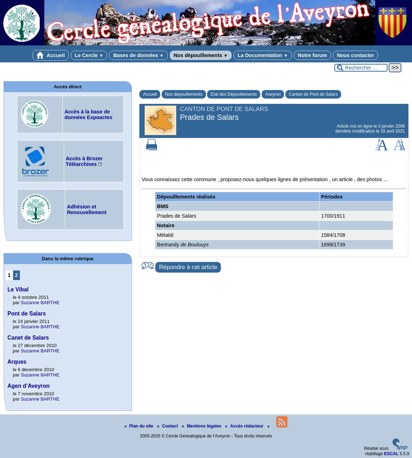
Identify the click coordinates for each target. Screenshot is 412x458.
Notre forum (312, 55)
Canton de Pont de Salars (313, 94)
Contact (168, 426)
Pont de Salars (26, 314)
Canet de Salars (28, 338)
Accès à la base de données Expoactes (88, 114)
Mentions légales (202, 426)
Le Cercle (89, 55)
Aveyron (273, 94)
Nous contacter (355, 55)
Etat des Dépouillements (234, 94)
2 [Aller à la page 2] (16, 275)
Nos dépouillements (201, 55)
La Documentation (263, 55)
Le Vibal (18, 289)
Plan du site (139, 426)
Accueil (51, 55)
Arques (17, 362)
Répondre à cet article (188, 267)
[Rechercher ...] (361, 68)
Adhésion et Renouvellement (86, 209)
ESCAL (391, 453)
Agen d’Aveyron (28, 386)
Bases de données (138, 55)
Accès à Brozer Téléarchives (84, 161)
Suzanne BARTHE (40, 302)
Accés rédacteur (245, 426)
